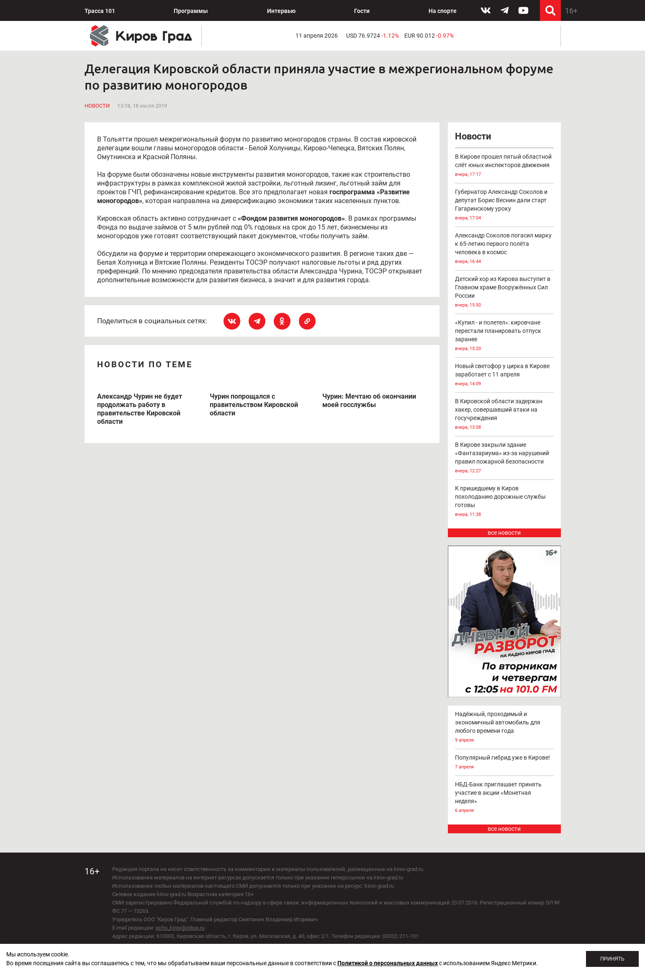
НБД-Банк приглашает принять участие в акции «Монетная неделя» (504, 798)
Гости (362, 11)
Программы (191, 11)
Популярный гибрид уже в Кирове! (504, 762)
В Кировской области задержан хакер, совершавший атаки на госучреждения (504, 415)
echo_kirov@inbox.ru (180, 928)
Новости (97, 106)
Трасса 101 (100, 11)
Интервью (281, 11)
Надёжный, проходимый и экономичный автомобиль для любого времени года (504, 728)
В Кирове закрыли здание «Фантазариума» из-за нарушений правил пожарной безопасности (504, 458)
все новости (504, 532)
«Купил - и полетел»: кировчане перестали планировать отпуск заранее (504, 336)
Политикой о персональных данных (387, 963)
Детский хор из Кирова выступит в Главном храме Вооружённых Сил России (504, 292)
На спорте (443, 11)
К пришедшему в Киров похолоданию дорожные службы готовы (504, 502)
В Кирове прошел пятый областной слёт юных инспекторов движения (504, 166)
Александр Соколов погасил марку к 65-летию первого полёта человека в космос (504, 249)
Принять (612, 959)
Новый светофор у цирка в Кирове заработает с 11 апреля (504, 375)
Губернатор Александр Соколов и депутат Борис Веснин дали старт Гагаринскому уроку (504, 205)
